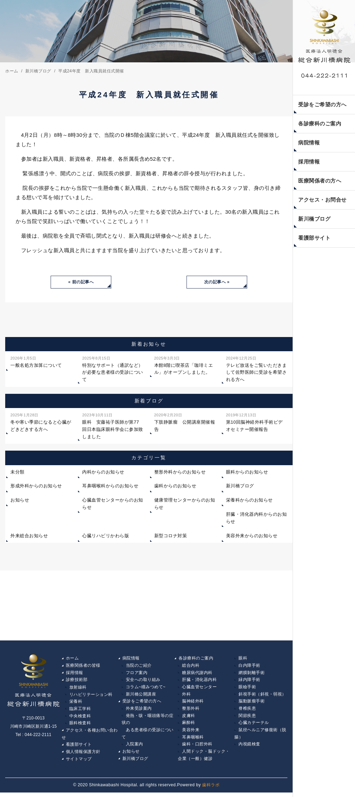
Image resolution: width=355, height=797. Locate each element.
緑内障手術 (249, 681)
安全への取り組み (143, 681)
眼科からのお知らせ (247, 472)
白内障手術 (249, 666)
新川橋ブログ (314, 219)
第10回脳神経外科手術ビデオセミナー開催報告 (254, 422)
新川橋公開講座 (141, 696)
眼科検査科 (80, 726)
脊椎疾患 (247, 711)
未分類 (17, 472)
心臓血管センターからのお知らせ (112, 504)
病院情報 (309, 142)
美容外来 (190, 733)
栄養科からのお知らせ (249, 500)
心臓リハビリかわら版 (105, 536)
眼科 (243, 658)
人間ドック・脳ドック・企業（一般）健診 (204, 759)
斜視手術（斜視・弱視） (262, 696)
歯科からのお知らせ (175, 486)
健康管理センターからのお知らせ (184, 504)
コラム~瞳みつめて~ (146, 688)
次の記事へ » (217, 282)
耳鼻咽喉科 (193, 740)
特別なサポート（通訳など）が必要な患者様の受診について (112, 369)
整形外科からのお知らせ (180, 472)
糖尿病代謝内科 (197, 673)
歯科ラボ (210, 789)
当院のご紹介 (139, 666)
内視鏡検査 (249, 748)
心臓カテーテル (254, 726)
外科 (186, 696)
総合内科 (190, 666)
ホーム (72, 658)
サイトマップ (79, 763)
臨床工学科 (80, 711)
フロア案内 (137, 673)
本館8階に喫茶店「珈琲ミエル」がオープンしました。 (183, 365)
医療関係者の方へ (319, 181)
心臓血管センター (199, 688)
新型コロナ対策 (170, 536)
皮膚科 (188, 718)
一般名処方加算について (36, 362)
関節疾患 (247, 718)
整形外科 (190, 711)
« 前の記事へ (81, 282)
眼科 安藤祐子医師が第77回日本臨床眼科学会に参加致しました (112, 426)
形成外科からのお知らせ (36, 486)
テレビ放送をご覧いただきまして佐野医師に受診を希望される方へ (256, 369)
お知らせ (19, 500)
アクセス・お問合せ (322, 200)
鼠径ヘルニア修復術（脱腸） (260, 737)
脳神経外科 (193, 703)
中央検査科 (80, 718)
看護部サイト (314, 238)
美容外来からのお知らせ (252, 536)
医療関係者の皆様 (83, 666)
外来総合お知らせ (29, 536)
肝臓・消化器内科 (199, 681)
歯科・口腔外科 (197, 748)
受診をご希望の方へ (322, 104)
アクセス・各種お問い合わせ (90, 737)
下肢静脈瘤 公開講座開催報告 (184, 422)
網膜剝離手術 (252, 673)
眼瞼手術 (247, 688)
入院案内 (134, 748)
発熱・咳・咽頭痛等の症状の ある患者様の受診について (148, 729)
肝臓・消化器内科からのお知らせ (256, 518)
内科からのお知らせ (103, 472)
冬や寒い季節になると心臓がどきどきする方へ (40, 422)
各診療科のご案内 (319, 123)
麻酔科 (188, 726)
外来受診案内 (139, 711)
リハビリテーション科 (91, 696)
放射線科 (78, 688)
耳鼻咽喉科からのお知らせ (110, 486)
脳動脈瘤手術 (252, 703)
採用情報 (309, 162)
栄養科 (76, 703)
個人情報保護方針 (83, 755)
